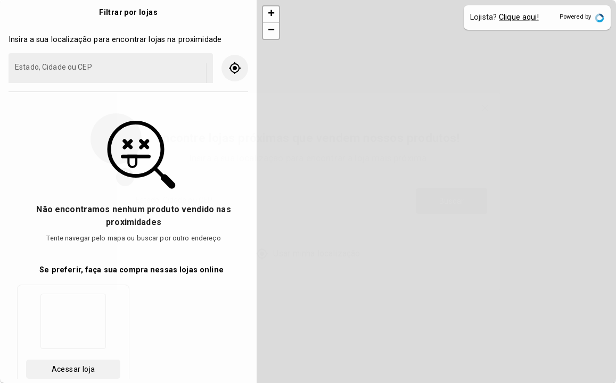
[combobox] (270, 206)
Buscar (451, 201)
